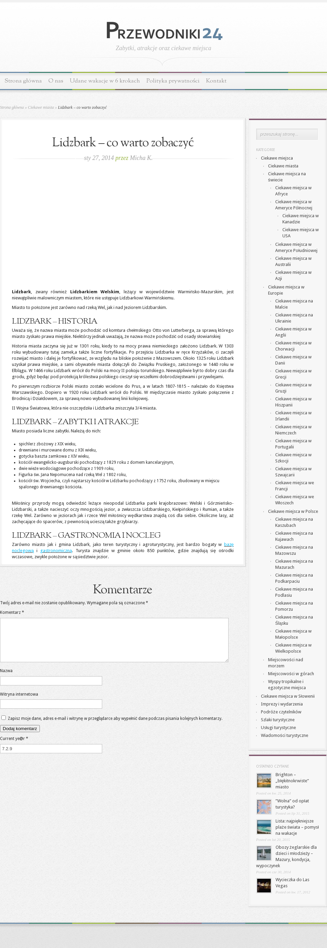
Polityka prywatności (173, 81)
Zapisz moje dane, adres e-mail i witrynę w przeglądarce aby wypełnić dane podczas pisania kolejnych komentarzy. (115, 726)
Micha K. (141, 157)
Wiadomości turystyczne (284, 735)
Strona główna (23, 81)
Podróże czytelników (281, 711)
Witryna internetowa (19, 702)
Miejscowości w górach (291, 673)
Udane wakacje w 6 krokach (105, 81)
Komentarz (12, 612)
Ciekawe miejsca (277, 158)
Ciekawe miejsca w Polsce (293, 511)
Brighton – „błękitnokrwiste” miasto (292, 780)
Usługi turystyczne (278, 727)
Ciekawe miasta (41, 107)
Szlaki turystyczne (278, 719)
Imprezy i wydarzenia (282, 704)
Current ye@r (14, 746)
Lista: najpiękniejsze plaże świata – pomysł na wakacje (297, 827)
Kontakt (216, 81)
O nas (55, 81)
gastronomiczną (56, 550)
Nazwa (6, 679)
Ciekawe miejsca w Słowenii (288, 696)
